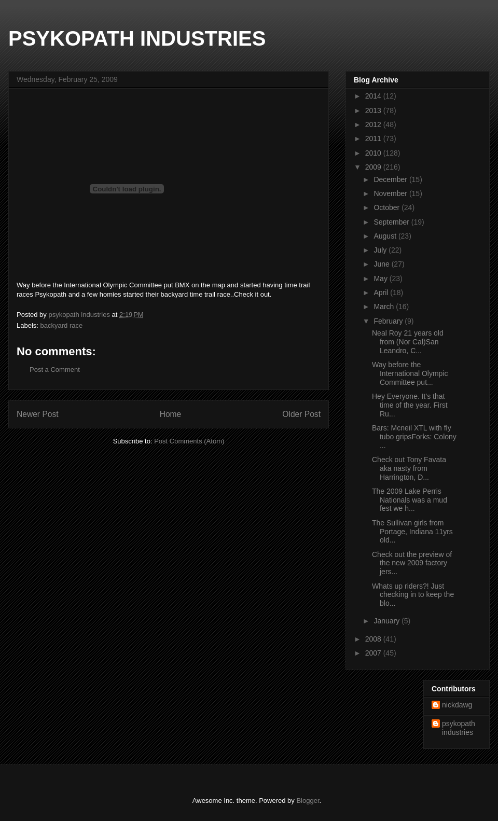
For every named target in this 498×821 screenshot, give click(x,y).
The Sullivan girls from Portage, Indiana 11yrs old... (412, 532)
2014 (374, 96)
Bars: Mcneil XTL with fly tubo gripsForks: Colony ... (414, 437)
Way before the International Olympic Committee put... (410, 373)
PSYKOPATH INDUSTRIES (137, 38)
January (388, 621)
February (389, 321)
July (381, 250)
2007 (374, 653)
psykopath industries (458, 727)
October (388, 207)
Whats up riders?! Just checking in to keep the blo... (413, 595)
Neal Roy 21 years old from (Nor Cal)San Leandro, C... (408, 342)
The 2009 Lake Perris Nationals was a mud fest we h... (409, 500)
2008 (374, 639)
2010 (374, 153)
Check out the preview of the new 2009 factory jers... (412, 563)
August (386, 236)
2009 (374, 167)
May (381, 278)
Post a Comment (55, 369)
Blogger (307, 800)
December (391, 179)
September (392, 222)
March (385, 306)
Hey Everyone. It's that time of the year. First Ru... (410, 405)
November (391, 193)
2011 (374, 138)
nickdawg (457, 705)
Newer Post (38, 414)
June (382, 264)
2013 (374, 110)
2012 (374, 124)
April (382, 292)
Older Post (301, 414)
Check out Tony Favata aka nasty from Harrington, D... (409, 468)
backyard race (61, 325)
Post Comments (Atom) (189, 441)
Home (171, 414)
